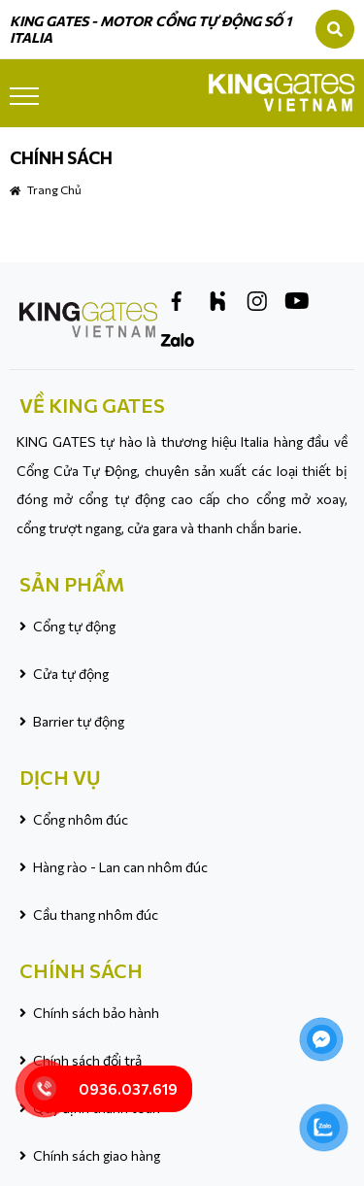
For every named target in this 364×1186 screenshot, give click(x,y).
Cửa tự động (71, 673)
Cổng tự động (74, 626)
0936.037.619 (128, 1089)
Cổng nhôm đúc (80, 819)
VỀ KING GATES (92, 405)
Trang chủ (54, 189)
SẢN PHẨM (71, 583)
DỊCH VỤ (60, 777)
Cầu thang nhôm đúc (95, 914)
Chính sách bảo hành (96, 1012)
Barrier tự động (78, 721)
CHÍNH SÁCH (81, 970)
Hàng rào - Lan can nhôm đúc (120, 867)
